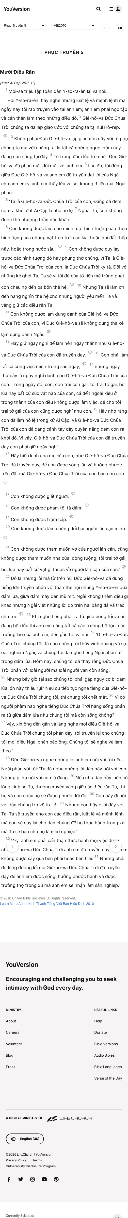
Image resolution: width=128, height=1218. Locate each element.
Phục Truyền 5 (25, 26)
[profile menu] (114, 9)
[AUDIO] (106, 28)
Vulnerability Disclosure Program (31, 1166)
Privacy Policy (16, 1160)
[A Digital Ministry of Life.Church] (64, 1116)
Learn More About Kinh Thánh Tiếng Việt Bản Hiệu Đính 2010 (47, 904)
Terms (37, 1160)
